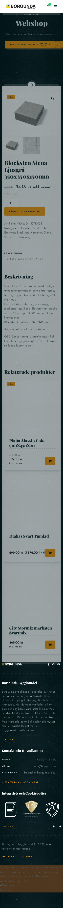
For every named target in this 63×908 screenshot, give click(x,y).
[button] (53, 826)
